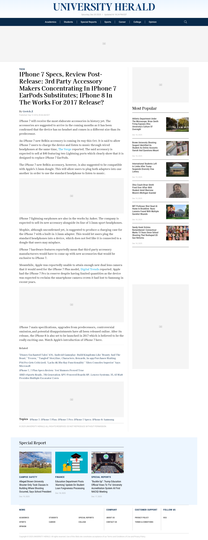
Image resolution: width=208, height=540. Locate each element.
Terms (109, 537)
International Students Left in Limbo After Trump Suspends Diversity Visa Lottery (144, 167)
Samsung (109, 419)
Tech (22, 69)
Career (122, 22)
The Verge (64, 149)
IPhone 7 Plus (49, 419)
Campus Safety (28, 477)
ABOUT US (110, 517)
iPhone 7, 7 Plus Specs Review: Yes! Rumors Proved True (51, 370)
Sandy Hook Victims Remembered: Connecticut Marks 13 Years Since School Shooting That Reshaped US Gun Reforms (145, 232)
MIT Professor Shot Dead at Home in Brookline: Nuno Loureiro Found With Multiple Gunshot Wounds (145, 210)
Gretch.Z (28, 111)
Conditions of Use (123, 537)
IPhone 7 (35, 419)
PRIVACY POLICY (142, 517)
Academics (50, 22)
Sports (107, 22)
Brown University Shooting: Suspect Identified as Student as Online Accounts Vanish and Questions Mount (145, 146)
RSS (165, 517)
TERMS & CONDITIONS (144, 522)
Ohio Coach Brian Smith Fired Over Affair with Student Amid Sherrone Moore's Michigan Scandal (144, 188)
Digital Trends (90, 269)
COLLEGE (82, 522)
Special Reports (89, 22)
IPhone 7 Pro (65, 419)
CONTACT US (111, 522)
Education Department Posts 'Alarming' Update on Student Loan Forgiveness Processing (69, 485)
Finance (60, 477)
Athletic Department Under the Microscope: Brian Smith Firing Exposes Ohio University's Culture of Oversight (145, 124)
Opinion (153, 22)
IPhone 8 (97, 419)
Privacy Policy (139, 537)
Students (68, 22)
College (137, 22)
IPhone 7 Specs (82, 419)
